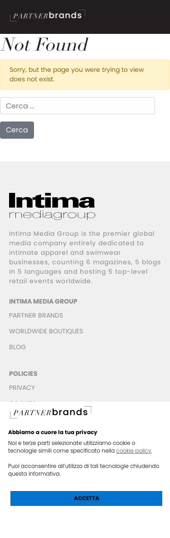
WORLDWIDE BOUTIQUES (46, 331)
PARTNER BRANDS (36, 315)
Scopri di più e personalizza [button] (86, 518)
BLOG (17, 346)
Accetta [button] (86, 498)
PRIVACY (22, 387)
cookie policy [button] (133, 450)
